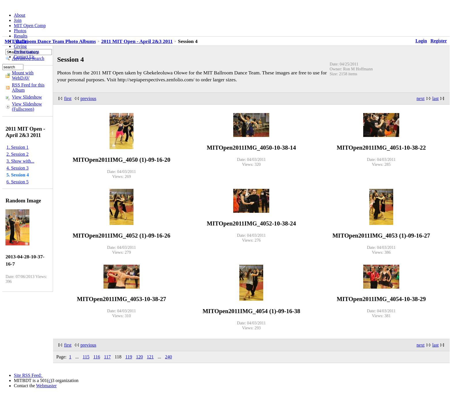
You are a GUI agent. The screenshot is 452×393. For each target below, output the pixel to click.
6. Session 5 (17, 181)
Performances (26, 51)
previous (88, 98)
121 (150, 356)
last (435, 98)
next (421, 98)
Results (20, 35)
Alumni (21, 41)
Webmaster (46, 385)
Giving (20, 46)
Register (438, 40)
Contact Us (24, 56)
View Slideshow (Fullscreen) (27, 106)
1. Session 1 (17, 147)
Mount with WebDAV (22, 75)
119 (128, 356)
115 (86, 356)
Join (18, 20)
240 (168, 356)
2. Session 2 (17, 154)
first (67, 98)
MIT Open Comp (30, 25)
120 (139, 356)
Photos (20, 30)
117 (107, 356)
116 (96, 356)
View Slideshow (27, 97)
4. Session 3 (17, 168)
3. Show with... (20, 161)
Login (421, 40)
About (19, 15)
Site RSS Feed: (28, 375)
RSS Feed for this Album (28, 87)
